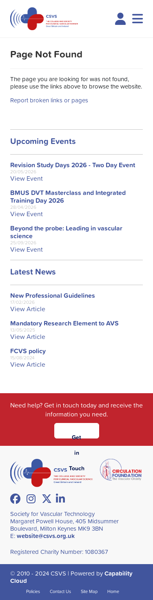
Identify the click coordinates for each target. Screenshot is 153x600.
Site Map (89, 591)
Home (113, 591)
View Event (26, 178)
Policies (33, 591)
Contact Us (60, 591)
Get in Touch (76, 435)
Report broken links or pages (49, 100)
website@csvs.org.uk (46, 535)
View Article (27, 309)
